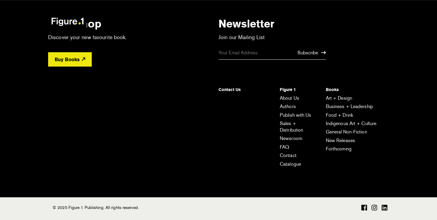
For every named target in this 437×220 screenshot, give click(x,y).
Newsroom (291, 138)
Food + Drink (339, 115)
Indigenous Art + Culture (351, 123)
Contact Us (229, 89)
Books (332, 89)
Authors (288, 106)
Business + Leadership (349, 106)
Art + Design (339, 98)
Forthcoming (339, 149)
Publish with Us (295, 115)
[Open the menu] (379, 22)
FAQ (284, 147)
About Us (289, 98)
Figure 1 (288, 89)
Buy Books (70, 59)
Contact (288, 155)
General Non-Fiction (346, 132)
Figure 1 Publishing (67, 21)
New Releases (340, 140)
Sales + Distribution (291, 126)
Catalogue (290, 164)
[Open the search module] (354, 21)
